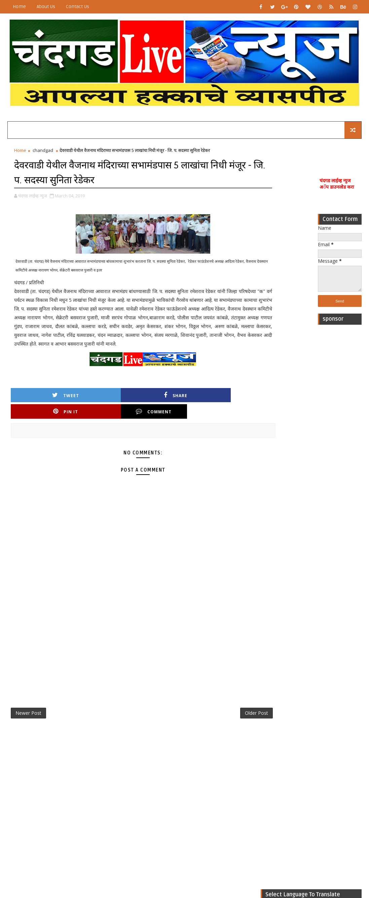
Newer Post (28, 707)
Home (19, 6)
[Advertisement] (340, 430)
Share (101, 405)
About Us (46, 6)
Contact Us (77, 6)
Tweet (41, 405)
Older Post (233, 707)
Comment (221, 405)
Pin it (161, 405)
